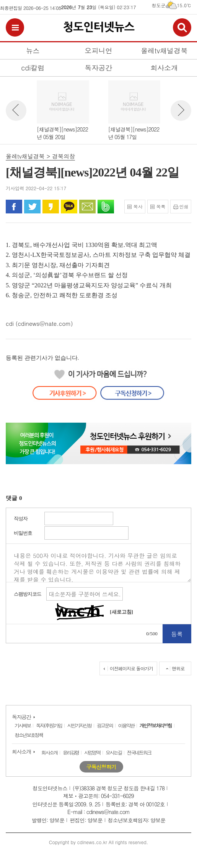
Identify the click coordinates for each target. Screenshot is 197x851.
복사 (137, 206)
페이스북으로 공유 (14, 206)
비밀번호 (23, 533)
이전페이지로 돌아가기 (131, 668)
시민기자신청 (79, 725)
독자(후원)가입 (49, 725)
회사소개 (21, 751)
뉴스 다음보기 (181, 110)
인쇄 (184, 206)
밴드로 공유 (106, 206)
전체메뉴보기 (15, 27)
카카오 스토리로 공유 (50, 206)
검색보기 (182, 27)
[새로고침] (121, 612)
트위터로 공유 (32, 206)
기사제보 (23, 725)
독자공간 (21, 717)
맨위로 (178, 668)
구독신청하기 (101, 767)
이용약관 (126, 725)
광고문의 (105, 725)
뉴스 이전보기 (16, 110)
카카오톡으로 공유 (69, 206)
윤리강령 (71, 752)
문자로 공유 (87, 206)
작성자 (21, 518)
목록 (160, 206)
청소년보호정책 (29, 735)
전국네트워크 (139, 752)
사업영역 (92, 752)
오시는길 (114, 752)
